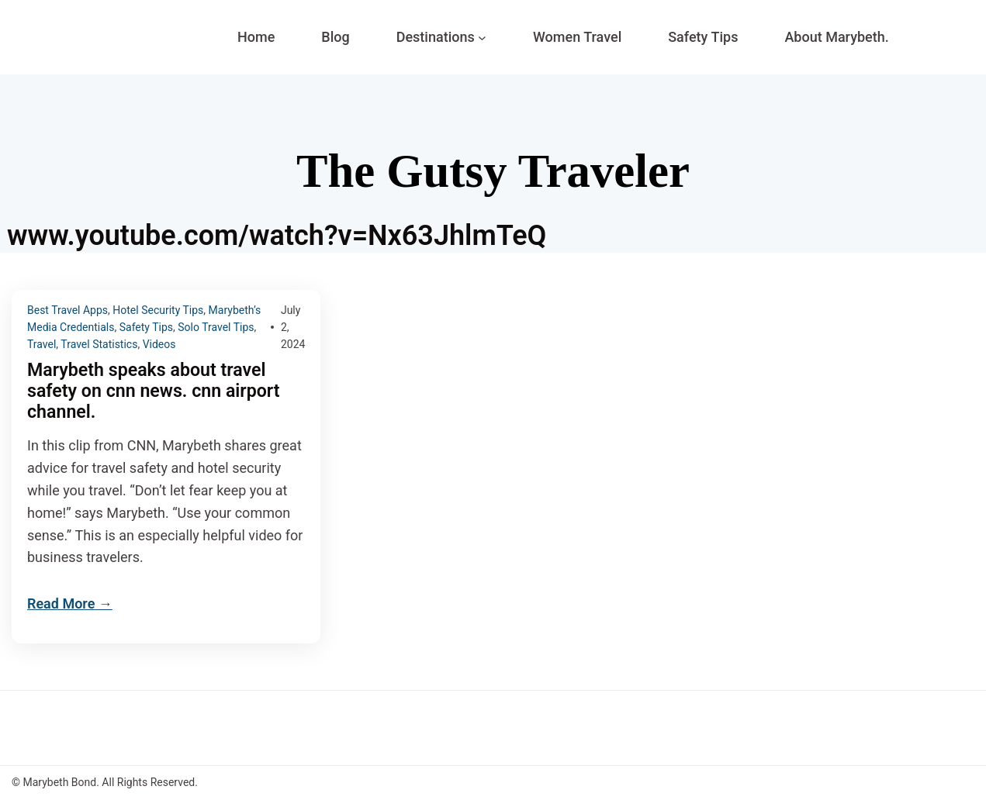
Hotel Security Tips (157, 310)
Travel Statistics (99, 344)
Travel (41, 344)
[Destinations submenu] (482, 37)
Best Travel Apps (67, 310)
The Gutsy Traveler (492, 170)
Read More (61, 605)
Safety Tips (146, 327)
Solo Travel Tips (216, 327)
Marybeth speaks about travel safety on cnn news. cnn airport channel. (158, 392)
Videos (159, 344)
